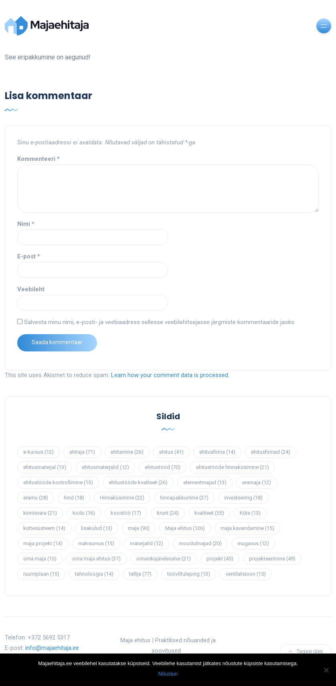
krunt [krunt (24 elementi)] (168, 513)
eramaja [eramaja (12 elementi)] (256, 482)
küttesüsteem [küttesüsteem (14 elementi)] (44, 528)
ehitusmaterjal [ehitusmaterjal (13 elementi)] (44, 467)
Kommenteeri (38, 158)
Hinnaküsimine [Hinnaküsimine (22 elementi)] (122, 498)
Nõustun (168, 674)
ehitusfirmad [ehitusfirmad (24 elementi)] (270, 452)
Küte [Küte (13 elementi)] (250, 513)
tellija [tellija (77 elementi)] (140, 574)
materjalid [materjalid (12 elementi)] (146, 543)
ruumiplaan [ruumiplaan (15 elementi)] (41, 574)
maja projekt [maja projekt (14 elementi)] (43, 543)
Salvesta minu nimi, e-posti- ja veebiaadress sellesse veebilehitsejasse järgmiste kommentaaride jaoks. (160, 322)
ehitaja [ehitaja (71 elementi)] (82, 452)
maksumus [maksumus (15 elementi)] (96, 543)
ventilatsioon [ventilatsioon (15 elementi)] (246, 574)
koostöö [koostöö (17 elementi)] (126, 513)
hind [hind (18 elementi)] (74, 498)
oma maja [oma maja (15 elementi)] (40, 559)
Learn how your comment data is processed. (170, 375)
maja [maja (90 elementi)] (139, 528)
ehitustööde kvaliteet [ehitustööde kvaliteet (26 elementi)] (138, 482)
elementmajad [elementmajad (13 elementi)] (205, 482)
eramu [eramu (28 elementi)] (35, 498)
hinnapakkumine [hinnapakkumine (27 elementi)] (184, 498)
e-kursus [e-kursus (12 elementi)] (38, 452)
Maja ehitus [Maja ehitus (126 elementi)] (185, 528)
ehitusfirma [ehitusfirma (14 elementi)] (217, 452)
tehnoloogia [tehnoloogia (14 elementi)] (94, 574)
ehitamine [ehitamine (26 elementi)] (127, 452)
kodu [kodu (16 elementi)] (84, 513)
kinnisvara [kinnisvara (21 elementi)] (40, 513)
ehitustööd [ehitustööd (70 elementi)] (162, 467)
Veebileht (31, 289)
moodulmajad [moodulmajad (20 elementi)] (200, 543)
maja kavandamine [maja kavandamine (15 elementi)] (247, 528)
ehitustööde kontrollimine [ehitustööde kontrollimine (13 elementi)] (58, 482)
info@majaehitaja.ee (52, 647)
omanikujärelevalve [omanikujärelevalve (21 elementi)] (163, 559)
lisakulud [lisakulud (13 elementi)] (96, 528)
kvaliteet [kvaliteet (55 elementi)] (209, 513)
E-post (28, 256)
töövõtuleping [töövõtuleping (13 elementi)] (188, 574)
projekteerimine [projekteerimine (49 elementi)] (272, 559)
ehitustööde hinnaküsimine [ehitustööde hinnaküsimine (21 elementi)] (232, 467)
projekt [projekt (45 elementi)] (219, 559)
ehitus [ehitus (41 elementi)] (171, 452)
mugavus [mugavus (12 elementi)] (253, 543)
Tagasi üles (305, 651)
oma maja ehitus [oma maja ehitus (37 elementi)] (96, 559)
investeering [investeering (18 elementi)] (243, 498)
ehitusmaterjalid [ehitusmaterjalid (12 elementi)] (105, 467)
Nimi (25, 223)
